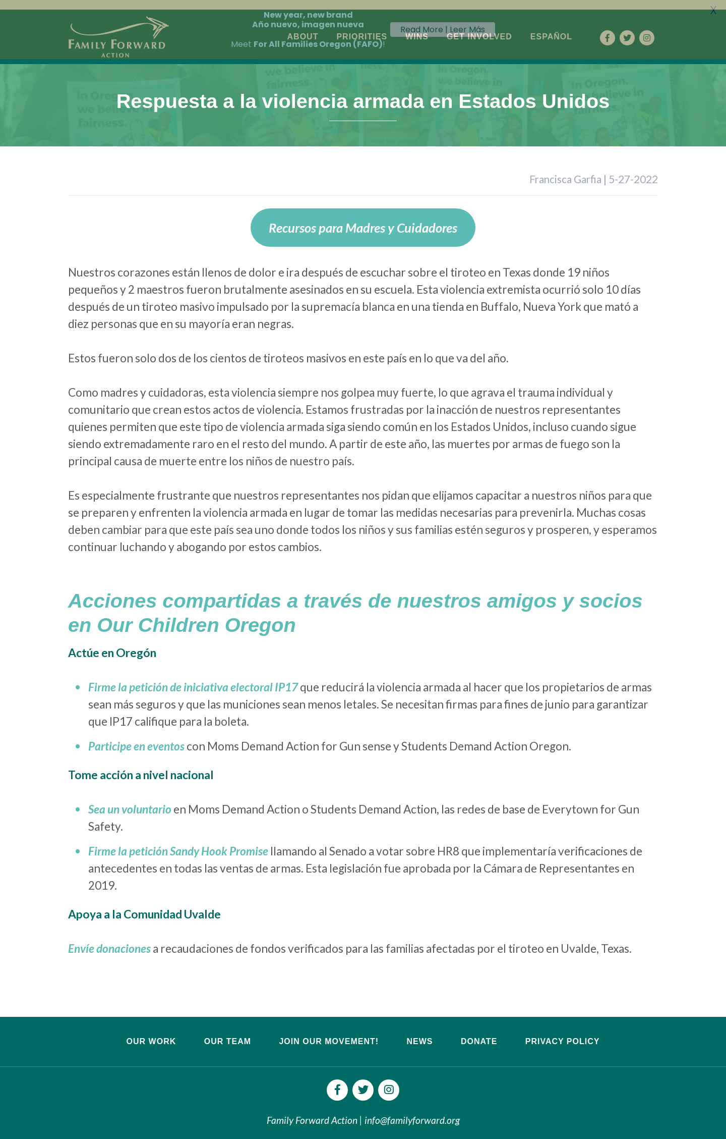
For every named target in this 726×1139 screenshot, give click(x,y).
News (419, 1032)
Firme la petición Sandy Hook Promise (178, 842)
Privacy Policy (562, 1032)
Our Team (227, 1032)
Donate (479, 1032)
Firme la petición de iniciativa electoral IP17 (193, 678)
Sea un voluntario (129, 800)
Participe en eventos (136, 737)
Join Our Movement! (329, 1032)
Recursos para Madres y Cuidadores (363, 219)
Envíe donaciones (109, 939)
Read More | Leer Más (442, 29)
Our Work (151, 1032)
